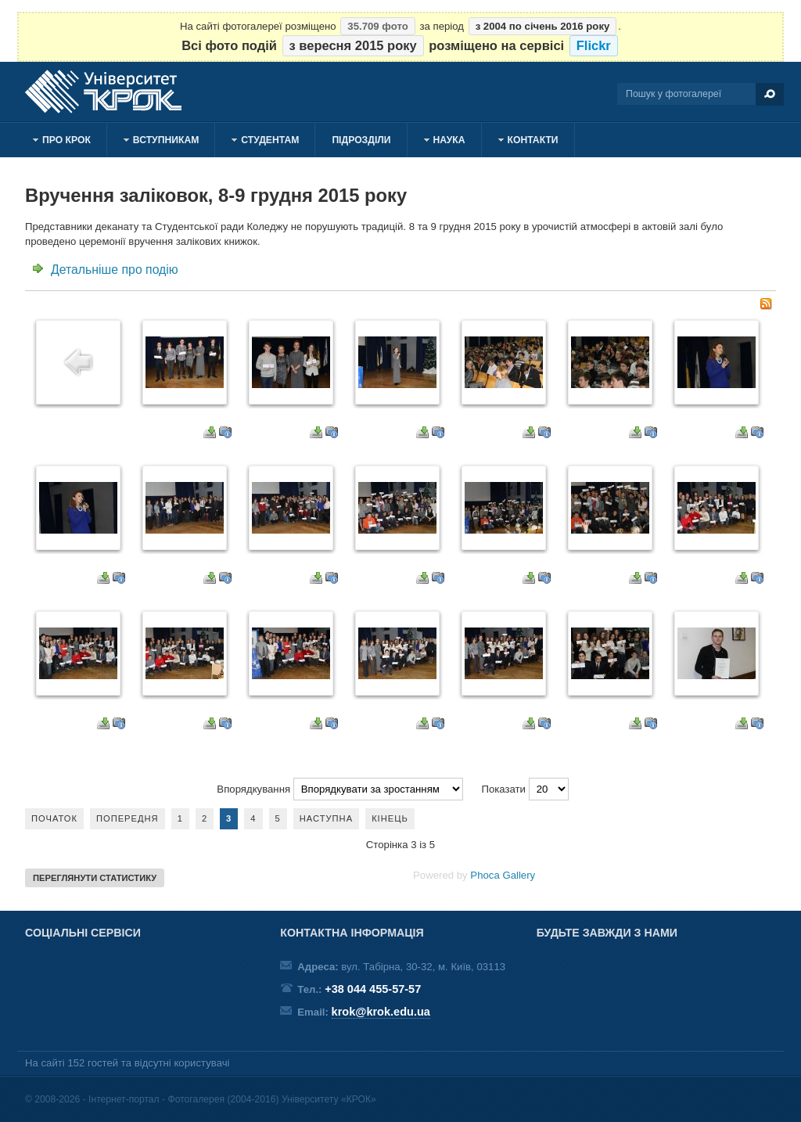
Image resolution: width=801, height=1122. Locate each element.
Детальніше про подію (114, 269)
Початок (54, 818)
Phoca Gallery (502, 875)
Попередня (127, 818)
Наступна (326, 818)
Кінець (390, 818)
